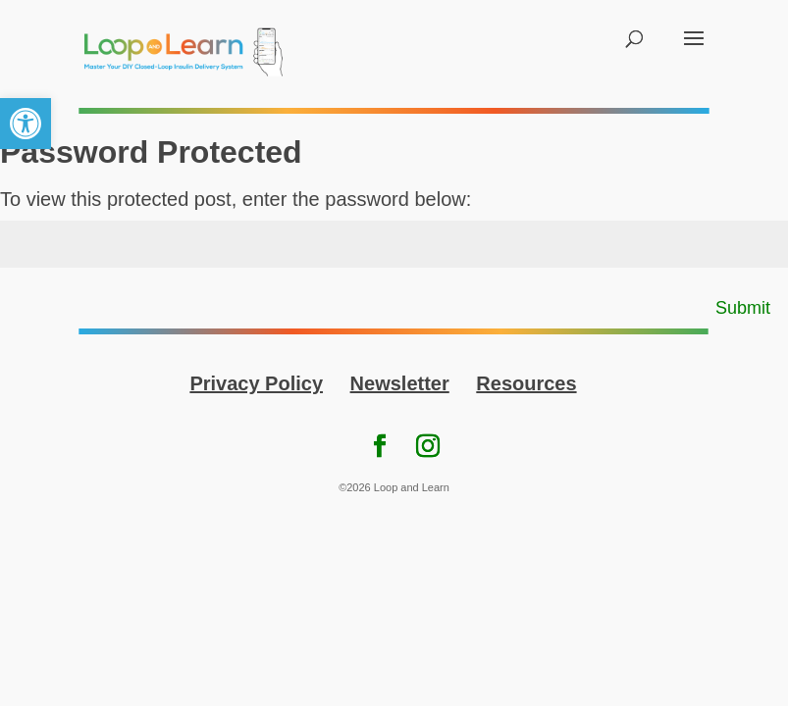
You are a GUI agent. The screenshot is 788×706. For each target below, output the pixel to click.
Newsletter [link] (399, 383)
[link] (25, 123)
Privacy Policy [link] (256, 383)
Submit (742, 308)
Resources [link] (526, 383)
